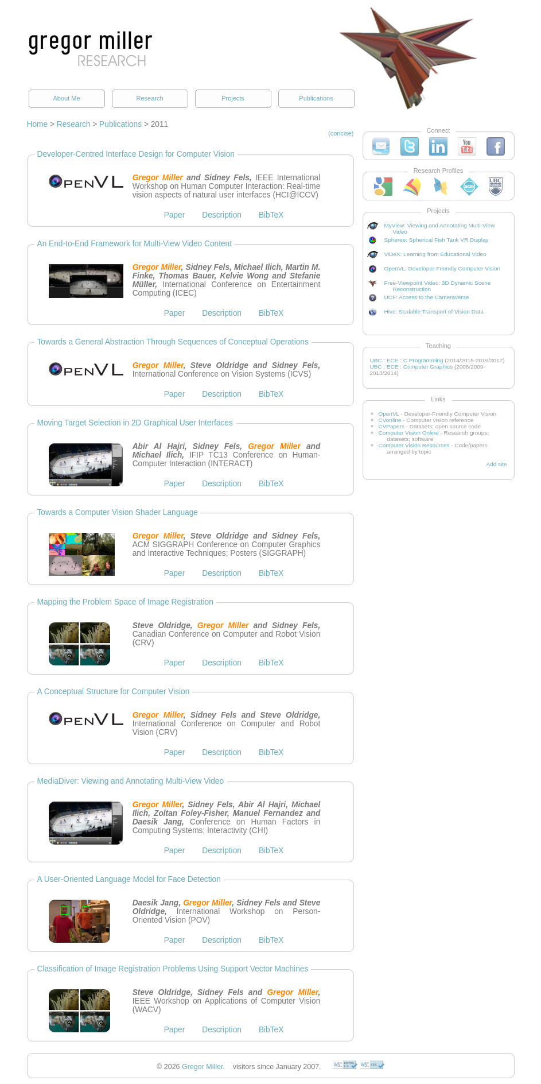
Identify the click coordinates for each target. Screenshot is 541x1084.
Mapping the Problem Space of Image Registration (125, 602)
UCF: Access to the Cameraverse (426, 297)
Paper (174, 215)
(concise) (341, 133)
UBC (376, 360)
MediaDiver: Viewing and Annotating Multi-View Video (130, 781)
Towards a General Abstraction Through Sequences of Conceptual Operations (173, 342)
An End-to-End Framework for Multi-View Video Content (134, 243)
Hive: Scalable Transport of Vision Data (434, 311)
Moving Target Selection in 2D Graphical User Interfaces (135, 423)
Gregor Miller (202, 1067)
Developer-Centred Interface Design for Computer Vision (136, 154)
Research (149, 98)
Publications (316, 98)
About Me (66, 98)
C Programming (423, 360)
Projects (232, 98)
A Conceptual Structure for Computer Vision (113, 691)
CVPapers (391, 426)
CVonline (390, 420)
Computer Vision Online (409, 432)
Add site (496, 464)
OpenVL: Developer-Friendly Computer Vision (442, 268)
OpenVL (389, 414)
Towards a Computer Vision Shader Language (117, 512)
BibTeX (271, 215)
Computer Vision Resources (414, 445)
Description (222, 215)
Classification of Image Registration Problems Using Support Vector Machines (173, 969)
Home (37, 124)
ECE (393, 360)
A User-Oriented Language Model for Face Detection (129, 879)
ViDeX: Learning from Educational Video (435, 254)
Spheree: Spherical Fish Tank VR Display (436, 240)
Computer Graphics (428, 366)
